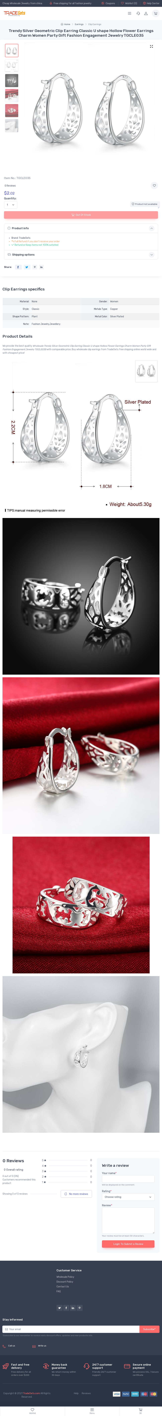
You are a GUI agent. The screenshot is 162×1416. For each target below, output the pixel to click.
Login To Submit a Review (128, 1244)
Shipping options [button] (21, 254)
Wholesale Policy (65, 1277)
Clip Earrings (94, 24)
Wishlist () (129, 3)
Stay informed (13, 1319)
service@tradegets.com (51, 1349)
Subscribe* (149, 1329)
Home (65, 24)
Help (76, 1393)
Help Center (151, 3)
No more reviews (76, 1193)
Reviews (86, 1393)
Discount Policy (65, 1281)
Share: (8, 267)
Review (107, 1205)
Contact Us (63, 1286)
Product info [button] (18, 228)
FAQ (59, 1291)
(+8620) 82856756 (19, 1349)
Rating (107, 1191)
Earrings (79, 24)
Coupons (108, 3)
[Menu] (129, 13)
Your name (109, 1173)
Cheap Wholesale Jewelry (16, 3)
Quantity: (10, 198)
